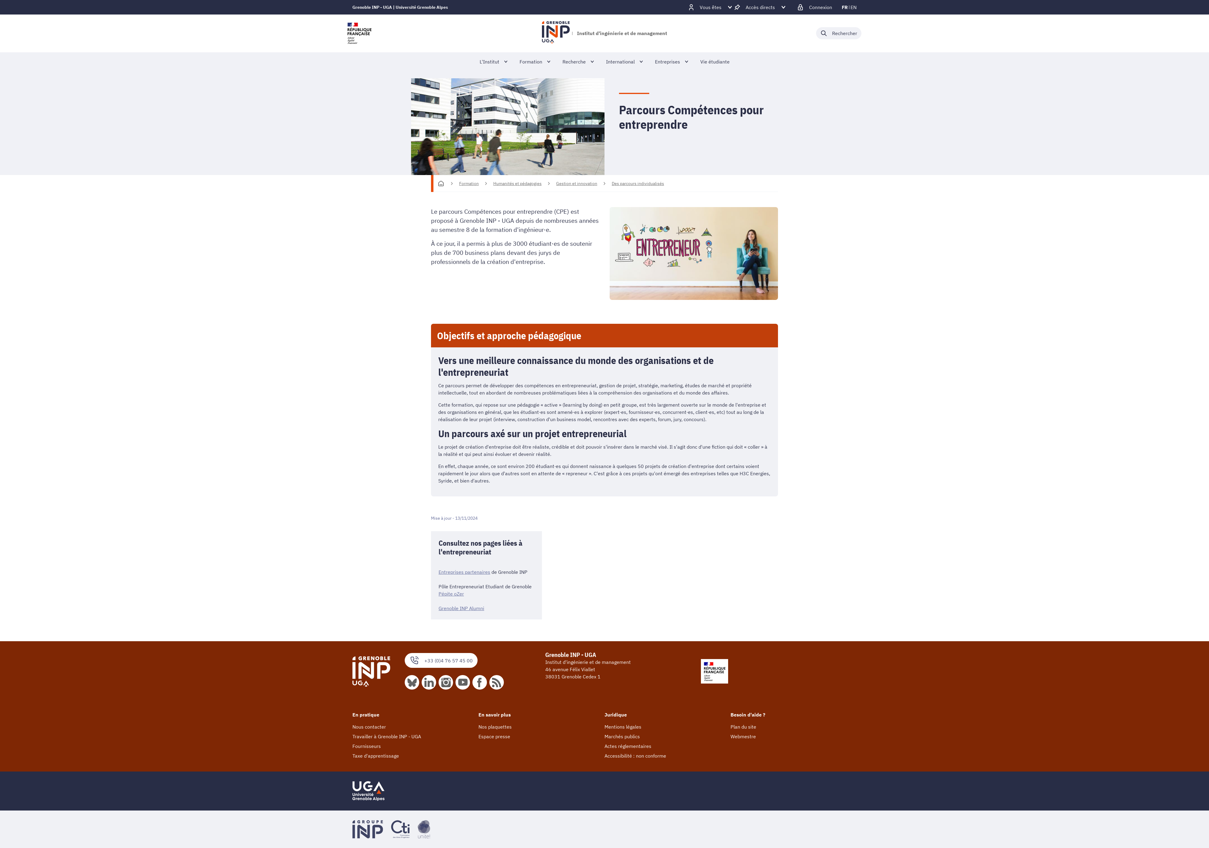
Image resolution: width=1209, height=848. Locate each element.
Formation (469, 183)
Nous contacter (369, 727)
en (854, 7)
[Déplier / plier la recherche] (838, 33)
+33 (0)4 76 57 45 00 (441, 660)
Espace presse (494, 736)
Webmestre (743, 736)
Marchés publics (622, 736)
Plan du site (743, 727)
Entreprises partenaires (464, 572)
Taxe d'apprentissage (375, 756)
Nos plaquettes (495, 727)
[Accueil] (441, 183)
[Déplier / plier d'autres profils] (711, 7)
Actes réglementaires (627, 746)
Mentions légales (622, 727)
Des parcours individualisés (638, 183)
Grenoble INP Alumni (461, 608)
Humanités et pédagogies (517, 183)
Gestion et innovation (576, 183)
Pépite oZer (451, 594)
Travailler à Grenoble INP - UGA (386, 736)
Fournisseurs (366, 746)
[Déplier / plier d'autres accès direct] (760, 7)
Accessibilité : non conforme (635, 756)
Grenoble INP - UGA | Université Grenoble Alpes (400, 7)
